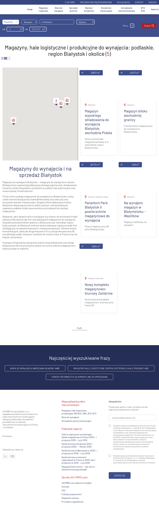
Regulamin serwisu (70, 498)
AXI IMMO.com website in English (76, 483)
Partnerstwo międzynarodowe (96, 2)
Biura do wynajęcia (58, 9)
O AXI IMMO (70, 2)
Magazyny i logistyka (43, 9)
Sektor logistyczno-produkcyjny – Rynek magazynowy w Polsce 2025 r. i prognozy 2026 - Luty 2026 (79, 437)
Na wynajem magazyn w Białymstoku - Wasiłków (135, 209)
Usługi (29, 9)
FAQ (64, 490)
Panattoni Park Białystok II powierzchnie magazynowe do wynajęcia (97, 211)
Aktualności (123, 2)
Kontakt (139, 2)
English (152, 2)
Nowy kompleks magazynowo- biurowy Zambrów (99, 288)
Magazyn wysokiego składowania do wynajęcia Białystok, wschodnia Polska (98, 122)
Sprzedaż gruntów (73, 9)
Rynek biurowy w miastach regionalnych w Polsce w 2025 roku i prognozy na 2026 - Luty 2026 (78, 460)
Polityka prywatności (72, 494)
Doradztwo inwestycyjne (106, 9)
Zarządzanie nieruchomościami (126, 9)
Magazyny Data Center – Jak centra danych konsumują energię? (78, 468)
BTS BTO (143, 9)
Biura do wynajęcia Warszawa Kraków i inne (35, 368)
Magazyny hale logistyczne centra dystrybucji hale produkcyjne (111, 368)
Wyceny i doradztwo (89, 9)
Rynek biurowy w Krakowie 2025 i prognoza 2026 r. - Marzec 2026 (77, 445)
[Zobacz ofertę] (99, 83)
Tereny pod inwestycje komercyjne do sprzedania (79, 377)
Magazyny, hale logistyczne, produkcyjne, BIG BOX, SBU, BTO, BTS (79, 412)
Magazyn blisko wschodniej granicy (135, 115)
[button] (67, 102)
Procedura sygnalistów (72, 501)
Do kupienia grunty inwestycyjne (76, 421)
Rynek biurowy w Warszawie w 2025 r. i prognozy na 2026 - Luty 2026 (80, 452)
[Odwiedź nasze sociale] (5, 456)
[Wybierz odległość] (86, 22)
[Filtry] (132, 26)
